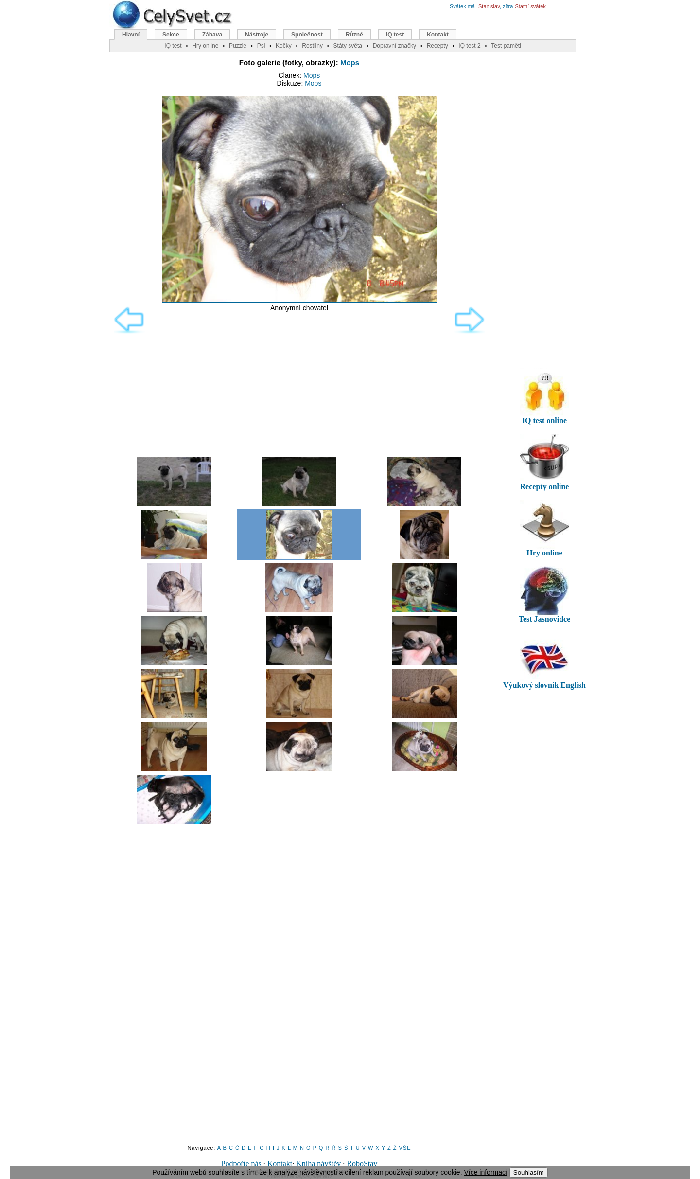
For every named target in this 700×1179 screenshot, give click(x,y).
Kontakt (280, 1164)
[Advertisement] (299, 382)
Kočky (284, 45)
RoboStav (362, 1164)
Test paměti (506, 45)
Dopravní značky (394, 45)
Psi (261, 45)
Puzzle (237, 45)
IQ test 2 (469, 45)
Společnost (307, 34)
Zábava (212, 34)
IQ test (395, 34)
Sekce (170, 34)
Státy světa (347, 45)
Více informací (485, 1172)
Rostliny (312, 45)
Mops (349, 62)
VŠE (405, 1148)
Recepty (437, 45)
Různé (354, 34)
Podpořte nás (241, 1164)
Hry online (205, 45)
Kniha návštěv (318, 1164)
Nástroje (256, 34)
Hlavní (131, 34)
